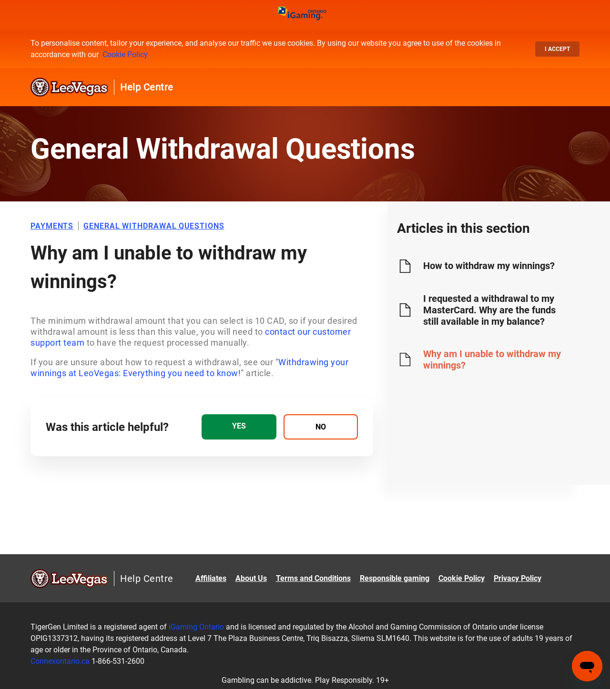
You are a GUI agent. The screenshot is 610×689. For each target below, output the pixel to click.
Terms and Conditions (313, 578)
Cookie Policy (125, 54)
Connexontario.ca (60, 661)
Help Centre (146, 87)
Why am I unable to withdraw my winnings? (492, 359)
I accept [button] (557, 49)
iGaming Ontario (196, 626)
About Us (251, 578)
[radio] (239, 426)
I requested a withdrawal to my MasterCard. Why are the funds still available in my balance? (489, 310)
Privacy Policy (517, 578)
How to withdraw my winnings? (489, 265)
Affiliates (210, 578)
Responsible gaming (394, 578)
